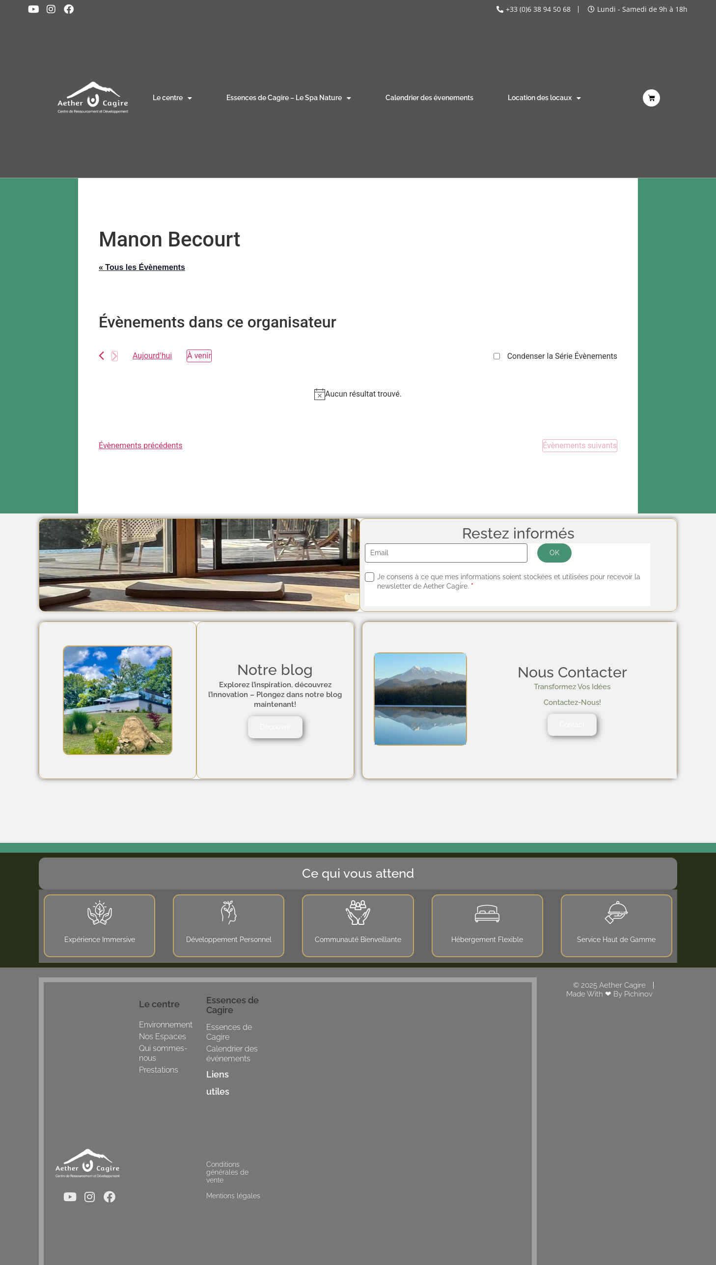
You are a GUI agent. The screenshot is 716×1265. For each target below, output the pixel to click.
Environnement (166, 1024)
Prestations (158, 1070)
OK (554, 553)
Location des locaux (544, 98)
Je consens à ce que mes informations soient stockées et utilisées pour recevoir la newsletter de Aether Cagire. (508, 582)
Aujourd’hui (152, 355)
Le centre (172, 98)
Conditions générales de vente (227, 1172)
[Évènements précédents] (101, 355)
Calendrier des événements (232, 1053)
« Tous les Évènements (142, 267)
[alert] (358, 394)
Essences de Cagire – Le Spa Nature (288, 98)
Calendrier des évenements (429, 98)
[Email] (446, 553)
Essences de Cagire (229, 1032)
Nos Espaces (162, 1036)
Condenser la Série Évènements (562, 356)
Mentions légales (233, 1196)
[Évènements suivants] (114, 356)
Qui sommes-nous (163, 1053)
